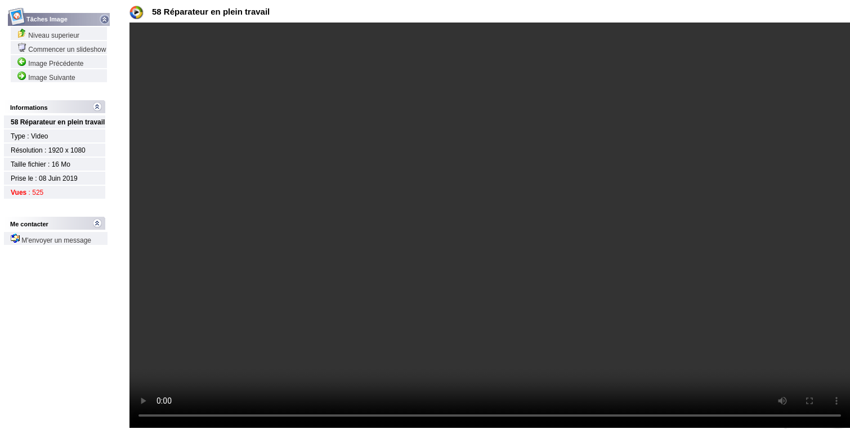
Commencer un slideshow (61, 49)
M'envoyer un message (51, 240)
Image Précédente (50, 64)
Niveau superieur (48, 35)
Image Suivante (46, 78)
